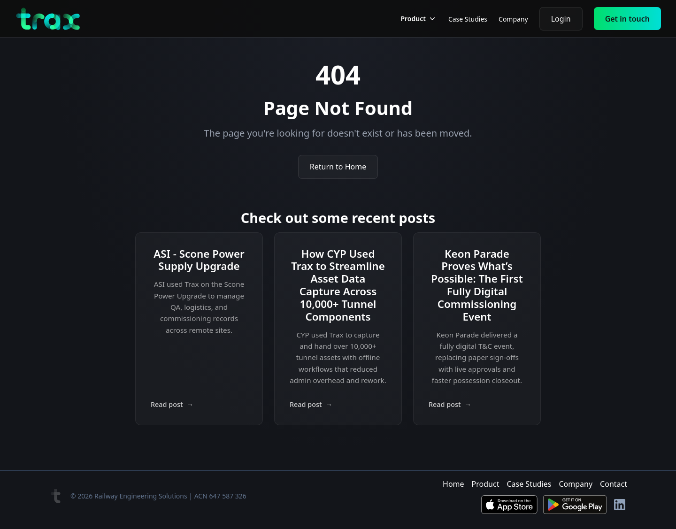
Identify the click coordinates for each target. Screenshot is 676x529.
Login (561, 19)
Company (513, 19)
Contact (613, 484)
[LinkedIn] (619, 504)
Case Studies (467, 19)
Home (453, 484)
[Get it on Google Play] (575, 504)
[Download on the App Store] (509, 504)
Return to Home (338, 166)
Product (485, 484)
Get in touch (627, 19)
